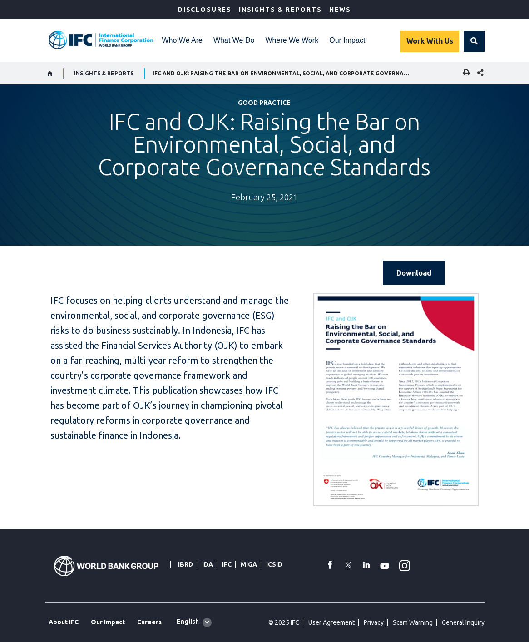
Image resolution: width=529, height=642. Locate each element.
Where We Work (291, 40)
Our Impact (347, 40)
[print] (464, 73)
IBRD (185, 564)
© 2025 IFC (283, 622)
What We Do (233, 40)
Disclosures (205, 9)
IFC (227, 564)
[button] (474, 41)
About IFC (64, 622)
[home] (50, 74)
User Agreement (331, 622)
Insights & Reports (280, 9)
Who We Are (182, 40)
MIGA (249, 564)
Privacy (374, 622)
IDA (207, 564)
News (340, 9)
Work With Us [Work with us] (429, 41)
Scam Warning (413, 622)
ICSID (274, 564)
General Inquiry (463, 622)
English (188, 621)
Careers (149, 622)
